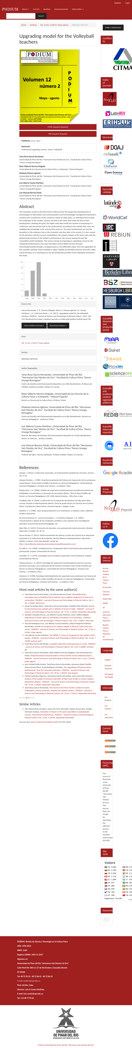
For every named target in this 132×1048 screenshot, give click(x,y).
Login (127, 3)
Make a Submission (113, 27)
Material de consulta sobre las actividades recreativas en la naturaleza (54, 617)
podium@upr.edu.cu (31, 981)
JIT (104, 607)
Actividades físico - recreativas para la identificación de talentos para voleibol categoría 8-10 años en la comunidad (59, 597)
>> (33, 697)
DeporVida (107, 599)
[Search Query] (20, 16)
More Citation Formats (34, 325)
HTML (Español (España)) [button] (58, 127)
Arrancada (107, 587)
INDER (105, 603)
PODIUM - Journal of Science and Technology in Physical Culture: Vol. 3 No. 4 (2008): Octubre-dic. (60, 647)
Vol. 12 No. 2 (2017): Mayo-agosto (54, 25)
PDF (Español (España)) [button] (57, 134)
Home (23, 25)
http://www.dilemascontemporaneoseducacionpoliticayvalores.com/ (47, 544)
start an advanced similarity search (44, 722)
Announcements (61, 9)
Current (36, 9)
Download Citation (58, 325)
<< (20, 697)
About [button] (25, 9)
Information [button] (78, 9)
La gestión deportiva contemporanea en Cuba (68, 644)
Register (117, 3)
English (108, 660)
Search (41, 16)
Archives (46, 9)
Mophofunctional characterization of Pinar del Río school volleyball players (61, 655)
